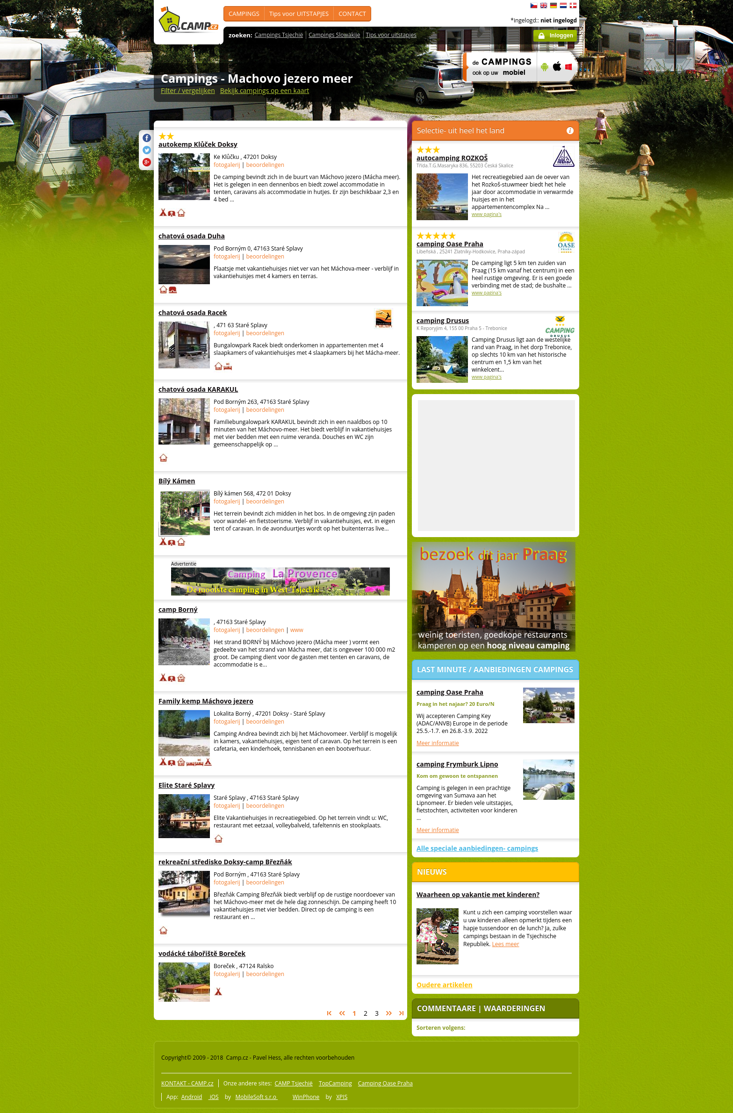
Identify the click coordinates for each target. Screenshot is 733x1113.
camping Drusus (470, 320)
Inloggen (561, 35)
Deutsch (553, 5)
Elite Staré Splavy (216, 785)
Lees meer (505, 944)
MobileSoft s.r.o (256, 1097)
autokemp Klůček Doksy (216, 144)
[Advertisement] (618, 281)
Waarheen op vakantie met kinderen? (478, 894)
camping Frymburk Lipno (457, 764)
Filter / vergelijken (188, 90)
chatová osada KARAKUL (216, 389)
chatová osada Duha (216, 235)
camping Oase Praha (470, 243)
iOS (213, 1097)
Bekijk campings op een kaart (264, 90)
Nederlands (563, 5)
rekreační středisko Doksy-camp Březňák (225, 861)
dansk (573, 5)
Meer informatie (438, 743)
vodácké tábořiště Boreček (216, 953)
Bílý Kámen (216, 480)
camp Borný (216, 609)
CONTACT (352, 13)
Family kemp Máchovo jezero (216, 701)
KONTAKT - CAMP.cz (187, 1083)
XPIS (341, 1097)
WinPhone (306, 1097)
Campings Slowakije (334, 35)
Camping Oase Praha (385, 1083)
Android (191, 1097)
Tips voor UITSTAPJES (299, 13)
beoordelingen (265, 165)
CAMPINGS (244, 13)
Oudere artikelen (445, 984)
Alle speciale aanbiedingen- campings (477, 848)
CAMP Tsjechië (294, 1083)
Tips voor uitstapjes (391, 35)
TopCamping (335, 1083)
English (543, 5)
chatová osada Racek (250, 312)
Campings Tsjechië (279, 35)
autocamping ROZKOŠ (470, 157)
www (296, 630)
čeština (534, 5)
